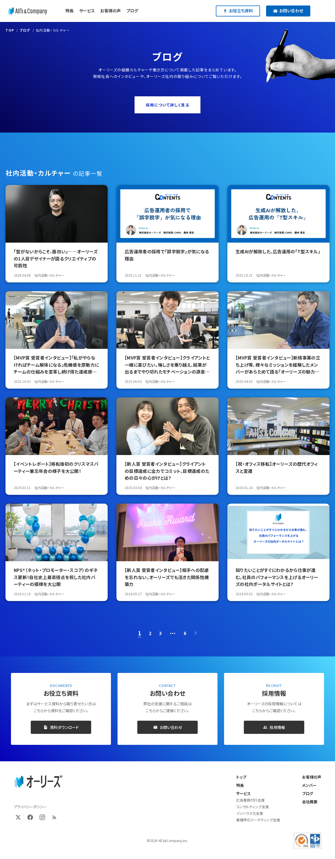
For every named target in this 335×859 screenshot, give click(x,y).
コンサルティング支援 (252, 806)
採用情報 (274, 727)
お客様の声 (311, 777)
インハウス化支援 (249, 813)
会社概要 (309, 802)
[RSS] (54, 817)
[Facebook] (30, 817)
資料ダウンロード (61, 727)
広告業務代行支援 (250, 800)
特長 (240, 785)
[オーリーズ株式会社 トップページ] (38, 782)
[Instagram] (42, 817)
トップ (241, 777)
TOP (9, 30)
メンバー (309, 785)
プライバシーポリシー (30, 807)
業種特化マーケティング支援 (258, 819)
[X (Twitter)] (18, 817)
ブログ (24, 30)
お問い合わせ (167, 727)
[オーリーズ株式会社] (27, 11)
